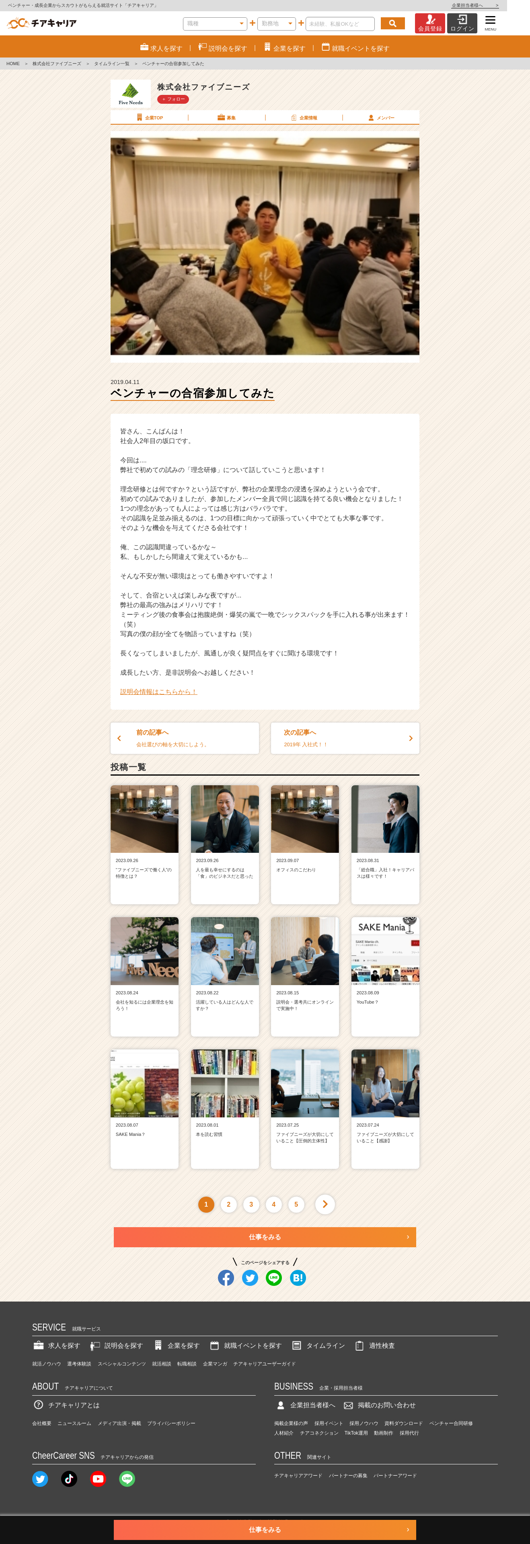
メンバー (380, 117)
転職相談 (187, 1364)
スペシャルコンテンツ (122, 1364)
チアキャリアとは (66, 1405)
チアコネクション (319, 1433)
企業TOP (149, 117)
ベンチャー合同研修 (451, 1423)
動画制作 (383, 1433)
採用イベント (328, 1423)
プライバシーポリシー (171, 1423)
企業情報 (303, 117)
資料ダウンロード (403, 1423)
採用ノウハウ (363, 1423)
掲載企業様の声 (291, 1423)
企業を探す (176, 1345)
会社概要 (41, 1423)
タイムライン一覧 (111, 63)
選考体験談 (79, 1364)
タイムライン (317, 1345)
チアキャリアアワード (298, 1475)
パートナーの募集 (348, 1475)
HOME (13, 63)
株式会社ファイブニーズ (57, 63)
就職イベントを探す (245, 1345)
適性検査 (374, 1345)
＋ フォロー (173, 98)
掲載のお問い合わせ (379, 1405)
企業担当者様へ (498, 5)
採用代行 (409, 1433)
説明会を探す (115, 1345)
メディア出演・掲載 (119, 1423)
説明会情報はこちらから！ (158, 691)
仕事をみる (265, 1237)
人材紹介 (284, 1433)
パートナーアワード (395, 1475)
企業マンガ (215, 1364)
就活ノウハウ (46, 1364)
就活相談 (161, 1364)
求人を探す (56, 1345)
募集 (226, 117)
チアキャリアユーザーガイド (264, 1364)
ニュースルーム (74, 1423)
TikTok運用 (356, 1433)
